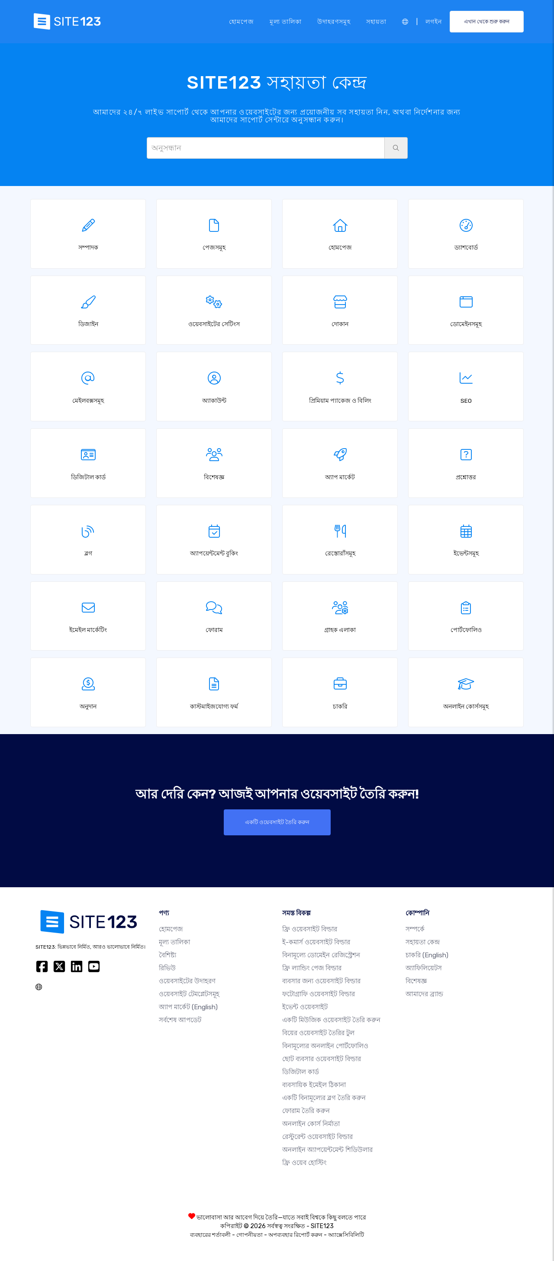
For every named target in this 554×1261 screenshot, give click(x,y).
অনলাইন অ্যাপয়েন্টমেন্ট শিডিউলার (327, 1150)
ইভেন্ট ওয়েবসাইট (305, 1007)
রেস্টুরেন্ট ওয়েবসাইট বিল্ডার (317, 1137)
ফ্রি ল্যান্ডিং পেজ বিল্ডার (311, 968)
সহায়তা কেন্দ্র (423, 942)
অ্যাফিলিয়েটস (424, 968)
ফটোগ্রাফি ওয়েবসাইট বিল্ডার (318, 994)
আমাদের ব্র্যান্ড (424, 994)
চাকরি (427, 955)
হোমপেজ (241, 21)
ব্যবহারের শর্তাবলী (210, 1235)
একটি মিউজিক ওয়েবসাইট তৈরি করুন (331, 1020)
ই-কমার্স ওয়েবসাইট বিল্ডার (316, 942)
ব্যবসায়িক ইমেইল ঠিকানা (314, 1085)
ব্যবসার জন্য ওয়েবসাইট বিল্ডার (321, 981)
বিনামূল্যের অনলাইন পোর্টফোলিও (325, 1046)
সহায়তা (376, 21)
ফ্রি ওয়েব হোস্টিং (304, 1163)
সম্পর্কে (415, 929)
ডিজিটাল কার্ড (300, 1072)
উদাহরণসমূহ (334, 21)
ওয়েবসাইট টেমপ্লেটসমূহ (189, 994)
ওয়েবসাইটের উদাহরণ (187, 981)
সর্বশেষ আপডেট (180, 1020)
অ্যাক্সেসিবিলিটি (346, 1235)
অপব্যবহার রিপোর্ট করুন (295, 1235)
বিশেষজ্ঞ (416, 981)
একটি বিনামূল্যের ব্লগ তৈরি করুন (324, 1098)
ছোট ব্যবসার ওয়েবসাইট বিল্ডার (321, 1059)
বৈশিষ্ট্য (167, 955)
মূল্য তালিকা (286, 21)
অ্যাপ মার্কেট (188, 1007)
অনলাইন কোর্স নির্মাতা (311, 1124)
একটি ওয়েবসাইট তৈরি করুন (277, 822)
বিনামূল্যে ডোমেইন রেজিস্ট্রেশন (321, 955)
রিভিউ (167, 968)
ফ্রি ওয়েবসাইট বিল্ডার (309, 929)
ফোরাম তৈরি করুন (306, 1111)
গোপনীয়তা (249, 1235)
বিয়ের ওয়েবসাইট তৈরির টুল (318, 1033)
